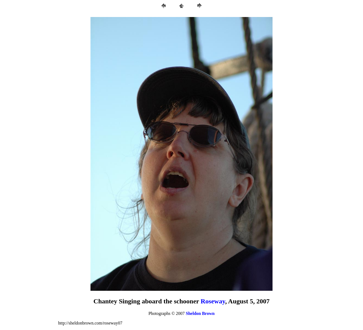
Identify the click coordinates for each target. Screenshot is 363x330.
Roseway (213, 301)
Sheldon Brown (200, 313)
